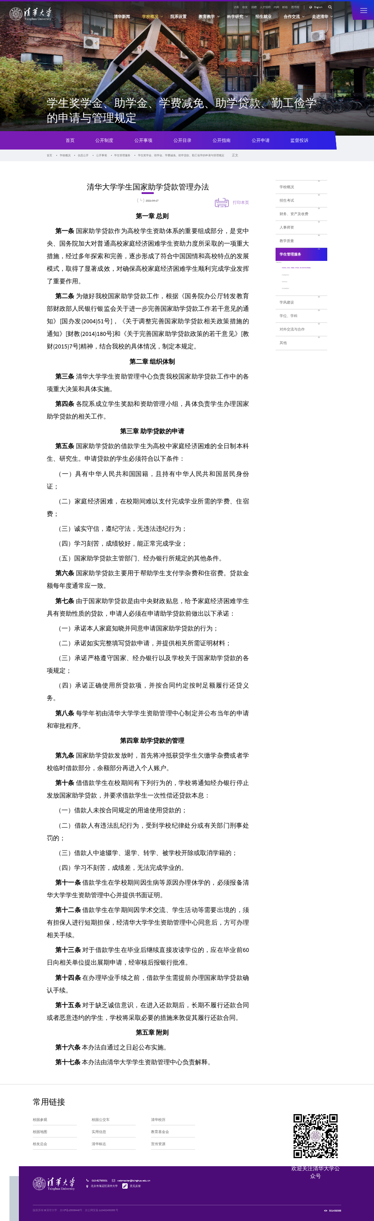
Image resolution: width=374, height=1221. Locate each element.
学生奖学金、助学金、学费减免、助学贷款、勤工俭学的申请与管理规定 (181, 155)
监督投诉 (299, 140)
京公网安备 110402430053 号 (101, 1210)
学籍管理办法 (291, 269)
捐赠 (254, 7)
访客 (236, 7)
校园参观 (40, 1119)
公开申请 (261, 140)
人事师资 (287, 227)
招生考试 (287, 200)
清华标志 (99, 1144)
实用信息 (99, 1131)
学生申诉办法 (291, 306)
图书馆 (295, 7)
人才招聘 (265, 7)
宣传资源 (158, 1144)
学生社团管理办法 (294, 314)
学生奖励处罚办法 (294, 297)
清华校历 (158, 1119)
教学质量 (287, 240)
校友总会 (40, 1144)
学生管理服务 (122, 155)
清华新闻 (122, 16)
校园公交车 (101, 1119)
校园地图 (40, 1131)
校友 (245, 7)
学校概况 (65, 155)
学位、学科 (289, 343)
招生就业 (263, 16)
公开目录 (182, 140)
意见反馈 (135, 1186)
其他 (283, 370)
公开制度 (104, 140)
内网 (276, 7)
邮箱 (285, 7)
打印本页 (241, 202)
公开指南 (222, 140)
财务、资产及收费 (294, 214)
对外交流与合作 (292, 357)
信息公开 (83, 155)
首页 (70, 140)
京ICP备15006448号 (71, 1210)
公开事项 (143, 140)
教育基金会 (160, 1131)
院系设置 (178, 16)
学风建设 (287, 329)
